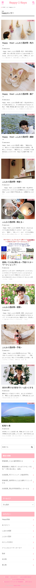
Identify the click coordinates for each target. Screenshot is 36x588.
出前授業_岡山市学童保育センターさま (15, 488)
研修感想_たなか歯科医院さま (12, 461)
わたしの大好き (7, 542)
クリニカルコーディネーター (12, 548)
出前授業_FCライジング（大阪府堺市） (16, 475)
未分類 (4, 559)
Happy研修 (6, 519)
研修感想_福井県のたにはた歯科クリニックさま (17, 481)
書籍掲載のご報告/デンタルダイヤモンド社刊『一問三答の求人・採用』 (17, 468)
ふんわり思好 (6, 536)
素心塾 (4, 565)
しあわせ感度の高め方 (25, 577)
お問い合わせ (28, 581)
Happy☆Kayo (18, 2)
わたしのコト (14, 577)
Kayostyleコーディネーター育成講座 (13, 581)
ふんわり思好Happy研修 (18, 579)
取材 (3, 553)
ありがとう (6, 525)
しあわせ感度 (6, 531)
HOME (6, 577)
